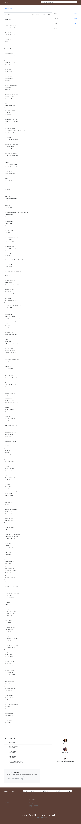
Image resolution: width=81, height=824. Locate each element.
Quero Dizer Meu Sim (9, 561)
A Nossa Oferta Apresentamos (11, 141)
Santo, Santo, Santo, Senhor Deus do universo (14, 634)
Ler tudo (75, 13)
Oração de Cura (8, 87)
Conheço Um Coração (9, 214)
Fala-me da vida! (8, 366)
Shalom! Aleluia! (8, 620)
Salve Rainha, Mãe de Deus (10, 615)
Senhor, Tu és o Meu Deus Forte (11, 618)
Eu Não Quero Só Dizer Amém (11, 334)
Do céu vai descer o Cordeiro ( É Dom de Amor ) (14, 284)
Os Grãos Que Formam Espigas (11, 89)
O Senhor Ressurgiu (9, 78)
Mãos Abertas (8, 486)
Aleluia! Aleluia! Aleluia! (9, 151)
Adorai (6, 135)
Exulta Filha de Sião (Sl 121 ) (10, 321)
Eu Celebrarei (7, 325)
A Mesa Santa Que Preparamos (11, 139)
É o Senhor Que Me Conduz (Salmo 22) (13, 305)
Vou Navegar (7, 708)
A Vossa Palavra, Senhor (10, 117)
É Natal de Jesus (8, 327)
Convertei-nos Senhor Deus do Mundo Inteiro (14, 259)
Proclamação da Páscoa (10, 547)
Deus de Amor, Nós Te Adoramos (12, 293)
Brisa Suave (7, 189)
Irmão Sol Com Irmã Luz (10, 418)
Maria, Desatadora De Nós (10, 477)
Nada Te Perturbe (8, 516)
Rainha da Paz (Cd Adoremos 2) (11, 586)
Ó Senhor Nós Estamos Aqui (11, 85)
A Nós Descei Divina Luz (10, 110)
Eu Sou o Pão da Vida (9, 314)
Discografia (43, 14)
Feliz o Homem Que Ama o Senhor (12, 359)
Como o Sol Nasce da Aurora (11, 262)
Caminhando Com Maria (10, 246)
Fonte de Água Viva (9, 368)
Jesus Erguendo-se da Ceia (10, 441)
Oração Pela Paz (9, 39)
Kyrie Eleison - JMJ (8, 445)
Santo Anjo (7, 636)
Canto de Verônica (8, 264)
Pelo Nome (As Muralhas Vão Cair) (12, 531)
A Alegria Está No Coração (10, 171)
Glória (6, 382)
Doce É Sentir (8, 287)
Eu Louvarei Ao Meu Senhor (11, 27)
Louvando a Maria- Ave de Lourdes (12, 457)
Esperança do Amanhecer (10, 316)
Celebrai (6, 257)
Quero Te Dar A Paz (9, 575)
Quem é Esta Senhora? (9, 568)
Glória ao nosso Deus (9, 386)
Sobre (30, 801)
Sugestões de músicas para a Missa (15, 778)
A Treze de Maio (8, 169)
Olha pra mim (8, 32)
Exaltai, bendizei (8, 346)
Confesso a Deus (8, 223)
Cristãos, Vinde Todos (9, 219)
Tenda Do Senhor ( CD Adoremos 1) (12, 674)
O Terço (6, 103)
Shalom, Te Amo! (8, 643)
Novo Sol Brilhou (8, 502)
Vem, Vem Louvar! (8, 720)
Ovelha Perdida (9, 37)
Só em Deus (7, 606)
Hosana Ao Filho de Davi (10, 393)
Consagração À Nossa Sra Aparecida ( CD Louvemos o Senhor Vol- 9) (19, 234)
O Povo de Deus (9, 44)
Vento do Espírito (8, 690)
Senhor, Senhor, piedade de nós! (11, 638)
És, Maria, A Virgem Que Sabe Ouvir (12, 343)
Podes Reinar (7, 525)
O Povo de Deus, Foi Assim (11, 41)
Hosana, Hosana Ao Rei (9, 409)
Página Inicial (6, 8)
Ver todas (75, 28)
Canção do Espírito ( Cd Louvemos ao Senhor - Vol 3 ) (15, 253)
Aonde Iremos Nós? (9, 148)
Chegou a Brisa (8, 255)
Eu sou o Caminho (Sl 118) (11, 25)
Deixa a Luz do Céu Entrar (10, 280)
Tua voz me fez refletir (9, 665)
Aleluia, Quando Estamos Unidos (11, 121)
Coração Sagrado (8, 266)
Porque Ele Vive (8, 545)
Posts (49, 14)
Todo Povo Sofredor (9, 656)
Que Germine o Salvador (10, 577)
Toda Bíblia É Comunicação (10, 677)
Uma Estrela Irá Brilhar (9, 681)
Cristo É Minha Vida (9, 230)
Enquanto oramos (8, 341)
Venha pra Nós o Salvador (10, 692)
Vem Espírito (7, 706)
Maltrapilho (7, 466)
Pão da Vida (7, 541)
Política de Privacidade (33, 805)
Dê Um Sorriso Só (8, 298)
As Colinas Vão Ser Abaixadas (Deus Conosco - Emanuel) (16, 130)
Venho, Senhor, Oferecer (10, 713)
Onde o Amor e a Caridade (10, 101)
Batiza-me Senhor (8, 207)
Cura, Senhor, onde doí (9, 250)
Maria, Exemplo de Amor (10, 473)
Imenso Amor (7, 416)
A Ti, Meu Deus (8, 137)
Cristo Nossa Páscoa (9, 268)
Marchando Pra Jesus (9, 470)
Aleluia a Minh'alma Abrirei (10, 173)
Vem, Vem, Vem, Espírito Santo (11, 697)
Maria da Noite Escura (9, 468)
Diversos (12, 8)
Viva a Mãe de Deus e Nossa (10, 688)
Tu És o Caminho (8, 663)
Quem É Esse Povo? (9, 566)
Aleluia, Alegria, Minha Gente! (11, 119)
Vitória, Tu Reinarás (9, 702)
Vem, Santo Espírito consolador (11, 704)
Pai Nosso (7, 529)
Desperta (7, 296)
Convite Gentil (8, 228)
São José (6, 600)
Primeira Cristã (8, 543)
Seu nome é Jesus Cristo (10, 647)
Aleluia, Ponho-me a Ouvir (10, 132)
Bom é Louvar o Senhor (10, 191)
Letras (33, 14)
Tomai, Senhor (8, 652)
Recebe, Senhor (8, 584)
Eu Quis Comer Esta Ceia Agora (11, 352)
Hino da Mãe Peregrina (9, 400)
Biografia (37, 14)
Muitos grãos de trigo (9, 497)
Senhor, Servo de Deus (9, 624)
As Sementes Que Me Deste (11, 153)
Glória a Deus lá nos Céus (10, 375)
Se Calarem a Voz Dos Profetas (11, 645)
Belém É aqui (7, 205)
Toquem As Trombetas (9, 661)
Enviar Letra (6, 802)
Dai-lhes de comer (8, 291)
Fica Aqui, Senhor (8, 370)
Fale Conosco (31, 802)
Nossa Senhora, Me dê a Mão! (11, 509)
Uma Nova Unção (8, 683)
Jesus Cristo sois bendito (10, 434)
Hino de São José (8, 398)
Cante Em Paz (7, 232)
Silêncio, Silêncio (8, 604)
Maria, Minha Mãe (8, 488)
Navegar (6, 507)
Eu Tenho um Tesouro (9, 312)
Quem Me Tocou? (8, 563)
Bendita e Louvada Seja (9, 194)
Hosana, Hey (7, 411)
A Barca (6, 178)
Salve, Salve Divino (9, 629)
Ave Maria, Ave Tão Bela (10, 128)
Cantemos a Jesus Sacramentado (11, 237)
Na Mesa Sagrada (8, 511)
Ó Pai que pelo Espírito (9, 98)
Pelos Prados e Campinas (10, 550)
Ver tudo (75, 18)
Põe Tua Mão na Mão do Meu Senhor (12, 534)
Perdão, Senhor (8, 554)
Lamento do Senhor (9, 454)
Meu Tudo (7, 475)
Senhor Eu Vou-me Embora (10, 611)
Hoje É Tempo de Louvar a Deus (11, 402)
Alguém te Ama (8, 114)
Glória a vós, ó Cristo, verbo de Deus (12, 380)
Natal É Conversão (8, 504)
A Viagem (7, 162)
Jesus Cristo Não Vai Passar (10, 439)
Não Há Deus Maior (9, 518)
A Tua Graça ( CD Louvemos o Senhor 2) (13, 155)
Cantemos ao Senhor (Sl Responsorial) (13, 271)
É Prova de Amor (8, 307)
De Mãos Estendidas (9, 282)
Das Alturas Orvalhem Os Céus (11, 300)
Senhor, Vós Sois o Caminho (10, 640)
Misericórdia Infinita (9, 463)
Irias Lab (30, 806)
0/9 (24, 791)
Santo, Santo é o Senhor (10, 627)
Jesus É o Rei (7, 429)
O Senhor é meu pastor (10, 23)
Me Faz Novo (7, 484)
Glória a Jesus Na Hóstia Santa (11, 377)
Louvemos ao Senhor (9, 450)
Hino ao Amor (8, 405)
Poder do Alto (8, 552)
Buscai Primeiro (8, 200)
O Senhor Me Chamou (9, 96)
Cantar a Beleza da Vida (9, 239)
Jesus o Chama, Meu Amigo (10, 432)
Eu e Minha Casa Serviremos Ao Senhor (13, 318)
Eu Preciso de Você (9, 332)
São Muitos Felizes (9, 595)
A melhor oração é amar (10, 182)
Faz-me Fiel (7, 361)
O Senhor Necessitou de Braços (11, 94)
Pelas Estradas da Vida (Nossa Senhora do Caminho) (15, 538)
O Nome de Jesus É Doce (10, 105)
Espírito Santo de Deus (9, 336)
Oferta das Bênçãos (9, 80)
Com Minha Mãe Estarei (9, 241)
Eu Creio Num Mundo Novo (10, 330)
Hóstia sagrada (8, 407)
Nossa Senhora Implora (10, 513)
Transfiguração (8, 658)
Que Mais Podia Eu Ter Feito (10, 570)
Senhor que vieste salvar (10, 609)
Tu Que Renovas (8, 654)
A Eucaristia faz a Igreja (9, 146)
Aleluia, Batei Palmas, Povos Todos (12, 166)
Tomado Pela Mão (8, 668)
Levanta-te (7, 452)
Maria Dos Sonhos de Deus (10, 479)
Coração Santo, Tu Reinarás (10, 248)
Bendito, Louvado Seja (9, 203)
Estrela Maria (7, 355)
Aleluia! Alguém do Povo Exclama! (12, 175)
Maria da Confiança (8, 493)
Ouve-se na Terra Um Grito (11, 30)
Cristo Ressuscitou (9, 244)
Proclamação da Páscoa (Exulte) (11, 536)
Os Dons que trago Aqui (10, 92)
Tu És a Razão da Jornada (10, 670)
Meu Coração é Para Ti (9, 461)
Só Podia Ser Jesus (9, 590)
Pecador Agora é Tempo (10, 527)
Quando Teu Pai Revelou (10, 572)
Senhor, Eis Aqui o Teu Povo (10, 613)
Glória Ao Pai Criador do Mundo (11, 389)
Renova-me (7, 581)
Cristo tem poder (8, 225)
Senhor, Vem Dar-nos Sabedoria (11, 631)
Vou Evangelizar (8, 722)
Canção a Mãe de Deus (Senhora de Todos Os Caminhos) (16, 212)
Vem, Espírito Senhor (9, 715)
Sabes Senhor (8, 622)
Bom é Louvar (8, 196)
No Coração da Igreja (9, 520)
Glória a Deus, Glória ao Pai (10, 384)
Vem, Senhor (7, 717)
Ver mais (75, 23)
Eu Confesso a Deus (9, 348)
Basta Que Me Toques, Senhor (11, 198)
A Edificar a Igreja (8, 157)
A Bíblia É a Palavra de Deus (10, 185)
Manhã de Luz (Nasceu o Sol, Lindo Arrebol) (14, 491)
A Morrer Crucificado (9, 112)
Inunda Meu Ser (8, 420)
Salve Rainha (7, 602)
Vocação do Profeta (9, 695)
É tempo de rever (8, 323)
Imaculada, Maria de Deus (10, 423)
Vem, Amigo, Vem (8, 699)
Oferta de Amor (8, 83)
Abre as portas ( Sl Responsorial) (11, 144)
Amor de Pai (7, 160)
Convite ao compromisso (10, 216)
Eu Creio (6, 339)
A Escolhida (7, 126)
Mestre (6, 482)
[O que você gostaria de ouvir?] (57, 2)
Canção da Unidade (9, 221)
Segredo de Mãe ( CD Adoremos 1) (12, 593)
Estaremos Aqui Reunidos (10, 350)
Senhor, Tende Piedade (9, 597)
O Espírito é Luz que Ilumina (11, 34)
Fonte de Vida (7, 364)
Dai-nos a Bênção (8, 278)
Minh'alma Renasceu (9, 495)
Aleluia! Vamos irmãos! (9, 123)
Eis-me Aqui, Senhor (9, 309)
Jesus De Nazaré (8, 436)
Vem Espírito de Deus (9, 711)
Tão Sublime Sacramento (10, 672)
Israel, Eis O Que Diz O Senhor (11, 425)
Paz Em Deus (7, 556)
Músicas (5, 801)
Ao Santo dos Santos (9, 180)
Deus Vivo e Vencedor (9, 289)
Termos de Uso (32, 803)
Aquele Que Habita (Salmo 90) (11, 164)
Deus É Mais (7, 275)
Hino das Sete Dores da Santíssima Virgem (13, 395)
